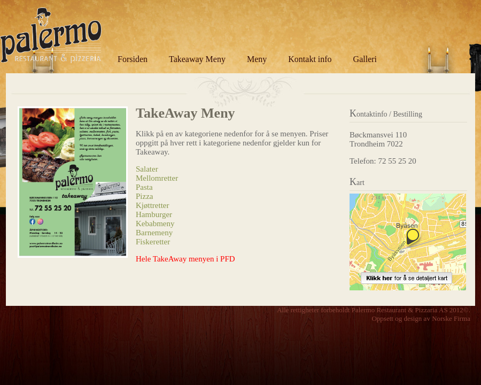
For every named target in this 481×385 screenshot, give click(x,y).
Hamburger (154, 214)
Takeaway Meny (197, 59)
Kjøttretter (152, 205)
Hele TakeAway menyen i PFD (185, 259)
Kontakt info (309, 59)
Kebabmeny (155, 223)
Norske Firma (451, 318)
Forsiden (133, 59)
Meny (257, 59)
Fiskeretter (153, 241)
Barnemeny (154, 232)
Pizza (144, 196)
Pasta (144, 187)
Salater (147, 169)
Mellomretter (157, 178)
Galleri (365, 59)
